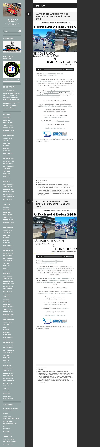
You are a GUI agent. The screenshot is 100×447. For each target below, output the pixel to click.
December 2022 (8, 220)
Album (5, 413)
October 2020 (8, 286)
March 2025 (7, 151)
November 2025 (8, 130)
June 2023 (6, 204)
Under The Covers (9, 441)
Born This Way (48, 186)
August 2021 (7, 260)
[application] (55, 69)
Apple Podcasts (48, 76)
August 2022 (7, 230)
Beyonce (51, 184)
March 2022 (7, 243)
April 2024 (6, 179)
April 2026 (6, 117)
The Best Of (7, 436)
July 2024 (6, 171)
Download (59, 73)
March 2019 (7, 335)
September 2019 (8, 319)
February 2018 (8, 368)
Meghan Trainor (48, 192)
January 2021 (7, 278)
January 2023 (7, 217)
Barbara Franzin (43, 184)
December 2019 (8, 312)
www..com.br (58, 91)
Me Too (40, 192)
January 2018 (7, 370)
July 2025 (6, 140)
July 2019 (6, 324)
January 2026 (8, 125)
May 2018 (6, 360)
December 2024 (8, 158)
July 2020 (6, 294)
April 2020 (6, 301)
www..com (51, 93)
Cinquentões (8, 421)
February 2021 (8, 276)
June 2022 (6, 235)
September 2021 (8, 258)
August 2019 (7, 322)
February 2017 (8, 398)
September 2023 (8, 197)
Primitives (41, 193)
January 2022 (7, 248)
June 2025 (6, 143)
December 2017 (8, 373)
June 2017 (6, 388)
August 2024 (7, 169)
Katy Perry (58, 190)
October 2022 (8, 225)
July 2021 (6, 263)
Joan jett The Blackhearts (46, 190)
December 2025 (8, 128)
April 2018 (6, 363)
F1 (4, 426)
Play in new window (48, 73)
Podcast (6, 431)
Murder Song (57, 192)
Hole (57, 189)
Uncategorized (8, 439)
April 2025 (6, 148)
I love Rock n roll (64, 189)
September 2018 (8, 350)
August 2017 (7, 383)
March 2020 (7, 304)
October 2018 (8, 347)
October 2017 (8, 378)
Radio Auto (7, 434)
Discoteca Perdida (10, 424)
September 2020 (8, 289)
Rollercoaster (53, 193)
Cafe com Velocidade (59, 186)
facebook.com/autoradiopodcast (55, 117)
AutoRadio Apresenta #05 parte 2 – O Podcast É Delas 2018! (53, 16)
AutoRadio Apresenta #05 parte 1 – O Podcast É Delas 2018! (53, 204)
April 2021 (6, 271)
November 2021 (8, 253)
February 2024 (8, 184)
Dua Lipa (45, 187)
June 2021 (6, 266)
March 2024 (7, 181)
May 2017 (6, 391)
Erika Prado (52, 187)
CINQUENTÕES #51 (9, 108)
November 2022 (8, 222)
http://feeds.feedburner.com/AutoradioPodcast (56, 106)
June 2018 (6, 358)
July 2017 (6, 386)
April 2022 (6, 240)
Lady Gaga (65, 190)
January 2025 (7, 156)
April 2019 (6, 332)
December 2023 (8, 189)
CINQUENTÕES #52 (9, 91)
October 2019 (8, 317)
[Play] (38, 69)
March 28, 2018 (42, 180)
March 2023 (7, 212)
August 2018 (7, 352)
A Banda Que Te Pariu (10, 408)
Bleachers (57, 184)
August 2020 (7, 291)
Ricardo (40, 182)
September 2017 (8, 381)
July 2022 (6, 232)
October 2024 (8, 163)
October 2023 (8, 194)
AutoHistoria (8, 416)
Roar (46, 193)
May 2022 (6, 237)
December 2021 (8, 250)
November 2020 (8, 283)
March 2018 (7, 365)
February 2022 (8, 245)
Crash (68, 186)
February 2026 (8, 123)
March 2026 (7, 120)
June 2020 (6, 296)
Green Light (51, 189)
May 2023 (6, 207)
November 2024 (8, 161)
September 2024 (8, 166)
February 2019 (8, 337)
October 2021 (8, 255)
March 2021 (7, 273)
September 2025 (8, 135)
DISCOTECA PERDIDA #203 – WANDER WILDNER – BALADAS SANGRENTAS (12, 103)
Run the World (63, 193)
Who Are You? (8, 444)
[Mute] (67, 69)
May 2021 (6, 268)
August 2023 (7, 199)
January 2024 (8, 186)
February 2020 (8, 306)
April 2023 (6, 209)
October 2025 (8, 133)
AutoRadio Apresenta (11, 418)
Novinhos (6, 429)
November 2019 (8, 314)
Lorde (71, 190)
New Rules (65, 192)
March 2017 (7, 396)
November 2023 (8, 192)
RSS (55, 76)
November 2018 (8, 345)
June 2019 (6, 327)
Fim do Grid (59, 187)
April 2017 (6, 393)
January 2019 (7, 340)
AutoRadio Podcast (12, 20)
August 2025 (7, 138)
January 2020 (8, 309)
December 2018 (8, 342)
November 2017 (8, 375)
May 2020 (6, 299)
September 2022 (8, 227)
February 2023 (8, 215)
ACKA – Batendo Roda (11, 411)
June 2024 (6, 174)
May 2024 (6, 176)
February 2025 (8, 153)
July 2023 (6, 202)
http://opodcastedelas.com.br (46, 81)
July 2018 (6, 355)
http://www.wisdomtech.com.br (55, 128)
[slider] (53, 69)
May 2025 (6, 146)
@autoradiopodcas (63, 121)
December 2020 (8, 281)
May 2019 (6, 329)
